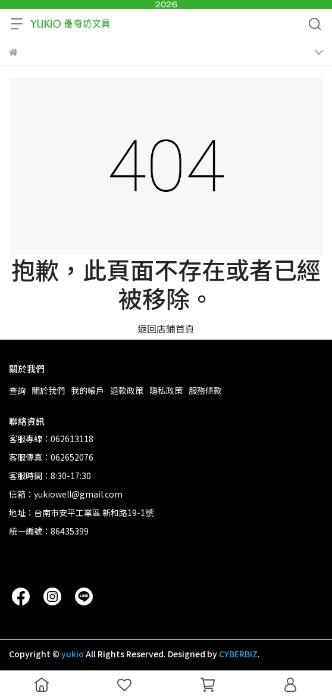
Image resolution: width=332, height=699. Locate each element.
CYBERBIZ (238, 654)
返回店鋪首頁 (166, 328)
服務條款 (205, 390)
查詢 (17, 390)
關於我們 (48, 390)
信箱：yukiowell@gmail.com (66, 494)
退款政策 (126, 390)
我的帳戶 (87, 390)
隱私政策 (166, 390)
